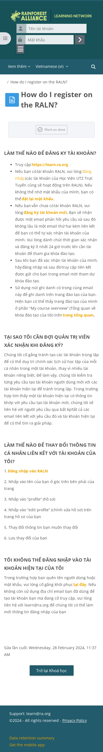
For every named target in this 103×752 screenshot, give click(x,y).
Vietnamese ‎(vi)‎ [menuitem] (49, 66)
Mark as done (54, 129)
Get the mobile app (27, 744)
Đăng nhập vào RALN (28, 471)
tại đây (79, 584)
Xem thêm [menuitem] (17, 66)
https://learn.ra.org (50, 164)
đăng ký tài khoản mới (45, 212)
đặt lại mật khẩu (37, 198)
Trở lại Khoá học (51, 670)
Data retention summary (31, 738)
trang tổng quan (78, 315)
